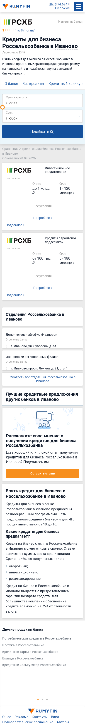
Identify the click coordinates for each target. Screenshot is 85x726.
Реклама (21, 717)
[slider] (2, 107)
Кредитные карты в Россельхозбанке (30, 652)
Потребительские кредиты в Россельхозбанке (36, 638)
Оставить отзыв (42, 473)
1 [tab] (38, 699)
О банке (11, 83)
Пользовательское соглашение (27, 722)
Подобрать (42, 131)
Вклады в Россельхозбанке (22, 658)
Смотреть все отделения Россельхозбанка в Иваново (42, 379)
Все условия (43, 206)
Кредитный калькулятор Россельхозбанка (34, 665)
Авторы (63, 722)
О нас (6, 717)
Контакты (40, 717)
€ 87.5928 (62, 8)
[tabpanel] (40, 648)
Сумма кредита (16, 97)
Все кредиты (33, 83)
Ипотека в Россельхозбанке (23, 645)
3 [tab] (47, 699)
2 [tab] (42, 699)
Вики (55, 717)
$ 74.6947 (62, 4)
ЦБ (51, 4)
